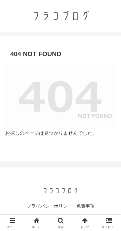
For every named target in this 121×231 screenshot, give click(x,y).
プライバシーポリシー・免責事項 (61, 206)
